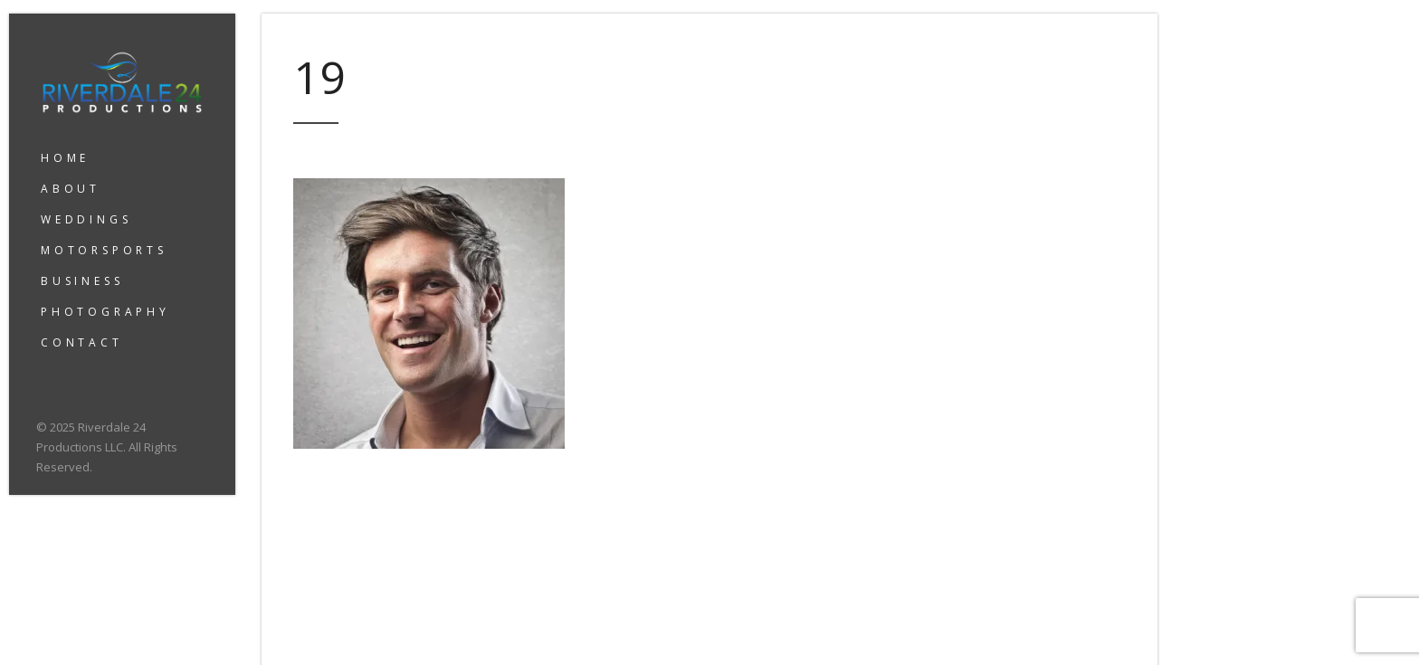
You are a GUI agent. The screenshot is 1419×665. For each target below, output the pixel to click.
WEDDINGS (86, 219)
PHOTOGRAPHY (105, 311)
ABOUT (70, 188)
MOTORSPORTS (104, 250)
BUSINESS (82, 281)
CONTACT (82, 342)
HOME (65, 158)
